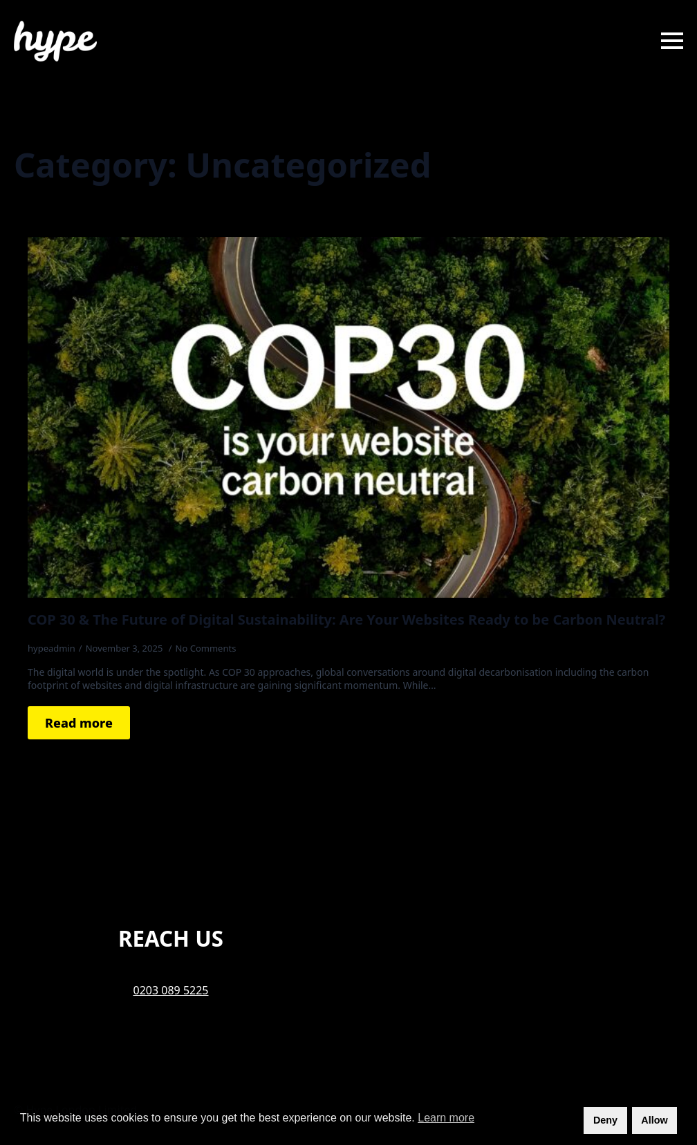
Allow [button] (654, 1120)
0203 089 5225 (171, 990)
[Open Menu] (672, 41)
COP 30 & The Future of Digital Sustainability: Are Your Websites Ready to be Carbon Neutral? (346, 620)
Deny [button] (605, 1120)
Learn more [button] (446, 1118)
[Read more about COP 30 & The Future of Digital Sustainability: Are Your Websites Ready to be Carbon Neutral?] (79, 722)
